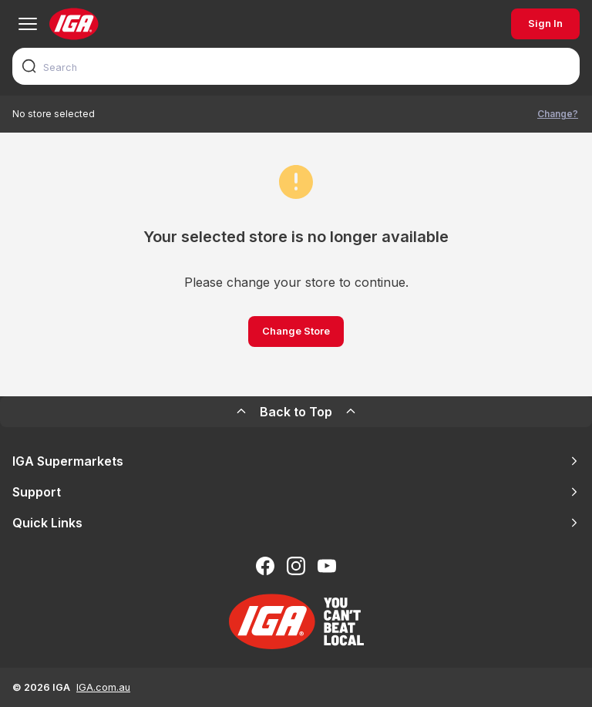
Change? (557, 114)
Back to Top (296, 411)
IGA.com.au (103, 687)
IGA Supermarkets (296, 461)
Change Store (296, 331)
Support (296, 492)
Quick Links (296, 522)
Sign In (545, 23)
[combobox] (296, 66)
